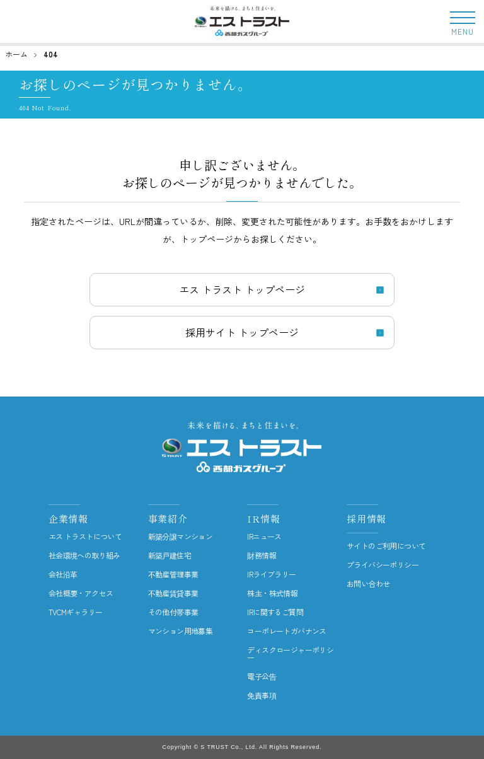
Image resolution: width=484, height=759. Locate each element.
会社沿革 (63, 574)
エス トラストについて (85, 536)
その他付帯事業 (173, 612)
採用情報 (366, 518)
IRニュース (264, 536)
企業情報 (68, 518)
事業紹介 (168, 518)
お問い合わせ (368, 584)
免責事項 (261, 695)
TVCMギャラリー (76, 612)
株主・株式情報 (272, 593)
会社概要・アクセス (81, 593)
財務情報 (261, 555)
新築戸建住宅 (169, 555)
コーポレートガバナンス (286, 631)
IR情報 (263, 518)
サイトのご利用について (386, 546)
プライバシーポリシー (382, 565)
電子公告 (261, 676)
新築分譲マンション (180, 536)
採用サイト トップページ (242, 332)
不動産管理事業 (173, 574)
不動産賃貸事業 (173, 593)
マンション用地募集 (180, 631)
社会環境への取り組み (84, 555)
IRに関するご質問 (275, 612)
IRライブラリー (271, 574)
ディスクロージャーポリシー (290, 653)
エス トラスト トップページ (242, 289)
